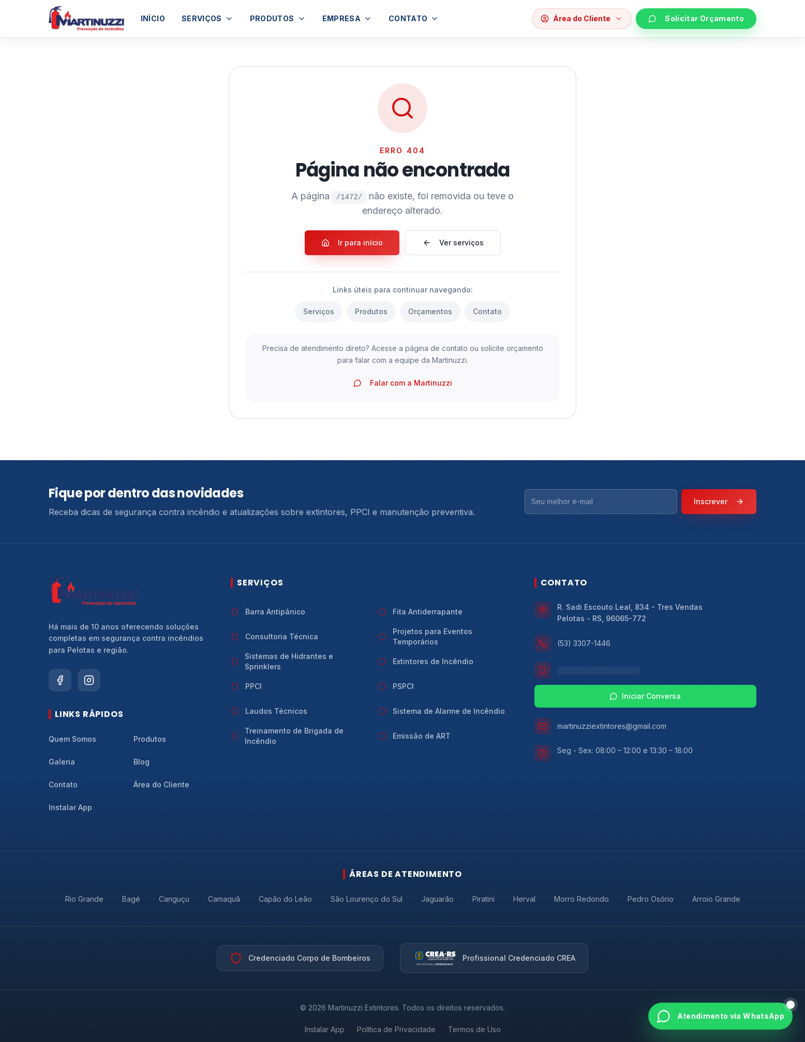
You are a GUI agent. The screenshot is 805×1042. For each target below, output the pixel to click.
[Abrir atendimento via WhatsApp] (720, 1016)
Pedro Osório (651, 898)
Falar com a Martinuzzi (402, 382)
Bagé (131, 898)
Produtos (278, 18)
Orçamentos (430, 311)
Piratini (483, 898)
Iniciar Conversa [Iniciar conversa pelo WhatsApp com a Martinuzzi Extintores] (645, 696)
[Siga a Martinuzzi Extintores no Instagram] (89, 680)
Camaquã (224, 898)
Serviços (207, 18)
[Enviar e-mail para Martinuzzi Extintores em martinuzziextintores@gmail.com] (645, 726)
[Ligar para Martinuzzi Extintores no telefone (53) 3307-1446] (645, 643)
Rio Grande (84, 898)
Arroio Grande (716, 898)
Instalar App (325, 1029)
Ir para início (352, 242)
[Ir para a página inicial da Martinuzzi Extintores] (93, 591)
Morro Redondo (581, 898)
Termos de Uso (474, 1029)
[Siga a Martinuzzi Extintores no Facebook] (60, 680)
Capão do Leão (285, 898)
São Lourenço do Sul (366, 898)
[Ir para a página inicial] (86, 18)
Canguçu (174, 898)
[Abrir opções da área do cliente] (582, 18)
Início (153, 18)
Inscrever (719, 501)
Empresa (347, 18)
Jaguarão (437, 898)
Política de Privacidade (396, 1029)
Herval (524, 898)
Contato (414, 18)
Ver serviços (453, 242)
